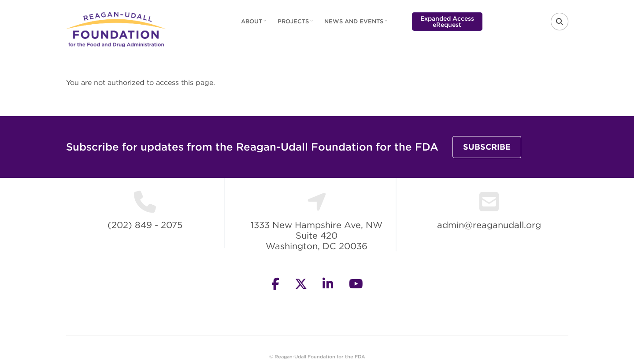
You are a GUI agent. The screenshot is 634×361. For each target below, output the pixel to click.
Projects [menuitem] (296, 24)
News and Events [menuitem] (357, 24)
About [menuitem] (255, 24)
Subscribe (487, 147)
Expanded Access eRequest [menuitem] (447, 22)
